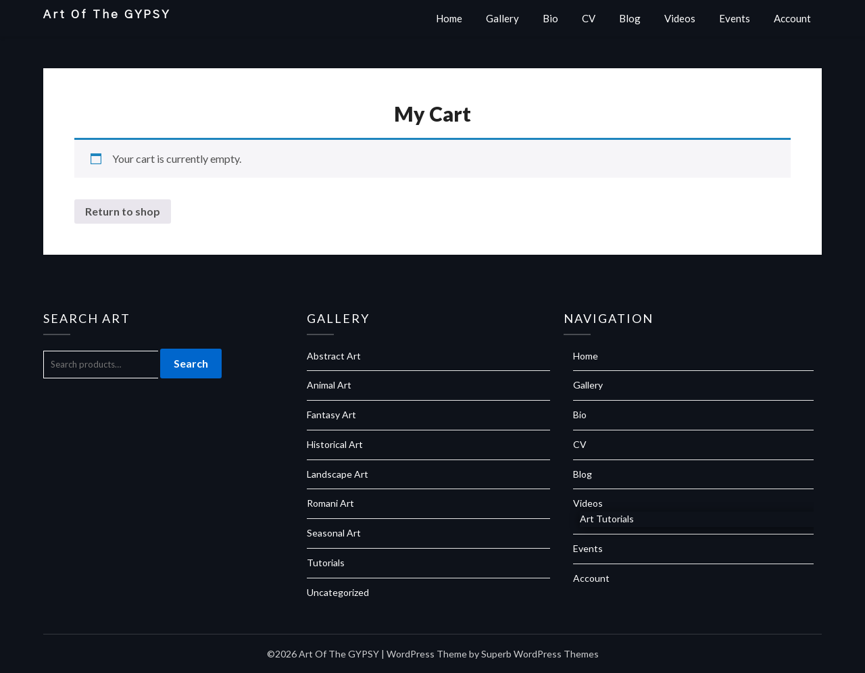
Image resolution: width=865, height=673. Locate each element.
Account (792, 18)
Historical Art (335, 444)
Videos (679, 18)
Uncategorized (338, 592)
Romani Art (330, 503)
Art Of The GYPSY (106, 14)
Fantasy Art (331, 414)
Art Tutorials (607, 518)
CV (588, 18)
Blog (630, 18)
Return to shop (122, 211)
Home (449, 18)
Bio (550, 18)
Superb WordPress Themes (540, 653)
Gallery (502, 18)
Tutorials (326, 562)
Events (734, 18)
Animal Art (329, 385)
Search (191, 363)
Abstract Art (334, 356)
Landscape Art (337, 474)
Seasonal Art (334, 533)
